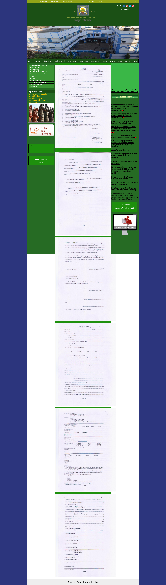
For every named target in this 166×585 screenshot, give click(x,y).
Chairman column (36, 84)
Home (30, 61)
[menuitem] (30, 61)
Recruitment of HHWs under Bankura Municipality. (122, 122)
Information (72, 61)
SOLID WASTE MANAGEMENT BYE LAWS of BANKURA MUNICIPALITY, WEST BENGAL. (124, 128)
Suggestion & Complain (38, 80)
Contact (135, 61)
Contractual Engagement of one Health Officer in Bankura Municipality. (124, 116)
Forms (128, 61)
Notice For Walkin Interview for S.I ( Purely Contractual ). (125, 183)
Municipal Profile (60, 61)
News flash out (35, 67)
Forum (32, 76)
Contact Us (33, 86)
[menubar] (82, 61)
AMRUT (33, 78)
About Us (37, 61)
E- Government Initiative (38, 65)
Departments (95, 61)
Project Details (83, 61)
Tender (105, 61)
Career (121, 61)
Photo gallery (34, 70)
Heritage (113, 61)
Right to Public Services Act (40, 82)
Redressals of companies (39, 72)
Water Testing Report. (120, 150)
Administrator (48, 61)
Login (31, 145)
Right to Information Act (39, 74)
